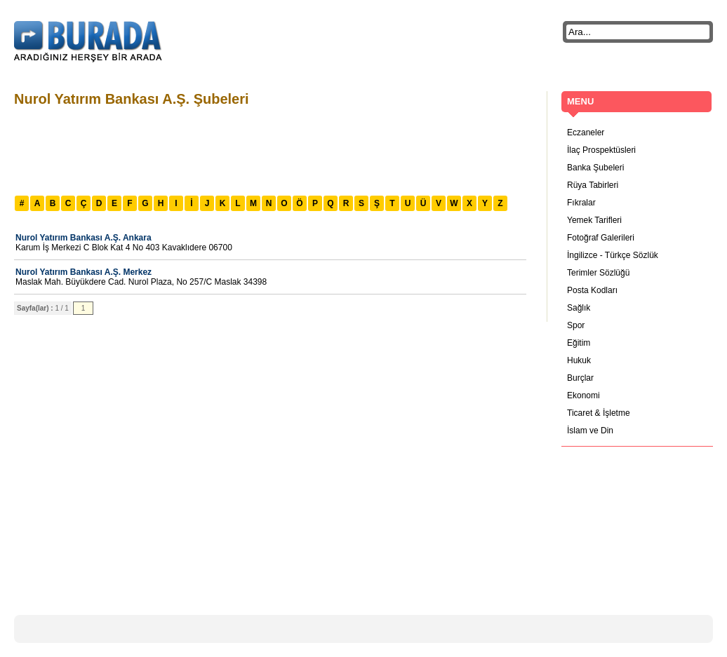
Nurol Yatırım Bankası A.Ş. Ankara (83, 238)
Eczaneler (585, 132)
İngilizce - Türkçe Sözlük (612, 255)
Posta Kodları (592, 290)
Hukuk (579, 360)
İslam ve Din (590, 430)
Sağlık (578, 308)
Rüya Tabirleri (592, 185)
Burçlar (580, 378)
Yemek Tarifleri (594, 220)
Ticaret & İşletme (598, 413)
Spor (576, 325)
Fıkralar (581, 203)
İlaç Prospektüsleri (601, 150)
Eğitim (578, 343)
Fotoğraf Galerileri (600, 238)
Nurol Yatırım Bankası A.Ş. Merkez (83, 272)
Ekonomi (583, 395)
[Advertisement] (269, 149)
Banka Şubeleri (595, 167)
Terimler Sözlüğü (598, 273)
